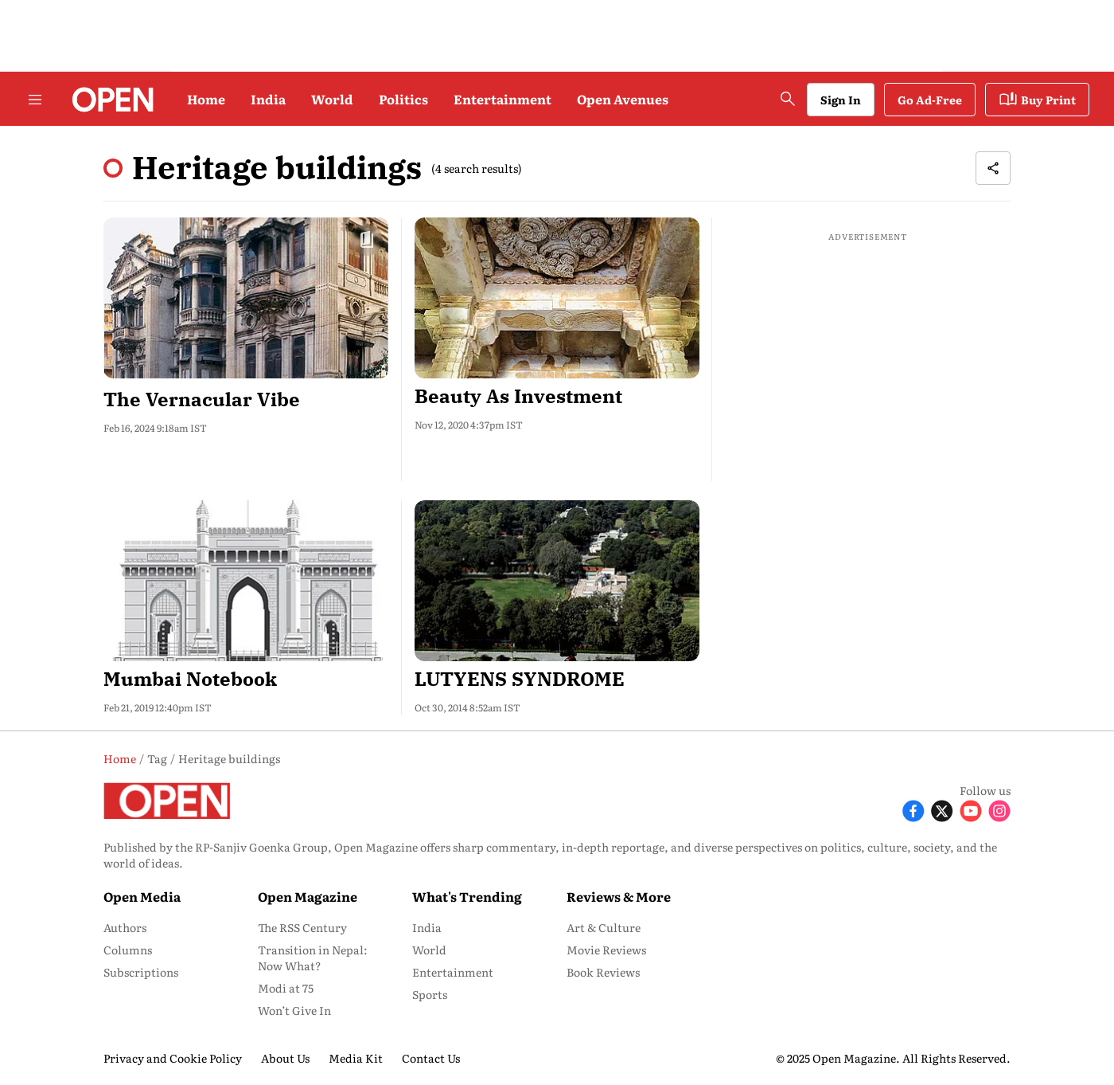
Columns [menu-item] (127, 950)
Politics (403, 98)
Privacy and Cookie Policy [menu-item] (172, 1058)
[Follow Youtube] (971, 810)
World (332, 98)
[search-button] (787, 98)
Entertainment (502, 98)
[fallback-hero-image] (246, 297)
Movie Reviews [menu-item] (606, 950)
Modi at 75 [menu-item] (286, 988)
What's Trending (467, 896)
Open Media (142, 896)
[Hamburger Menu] (35, 99)
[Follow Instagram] (999, 810)
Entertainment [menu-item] (452, 972)
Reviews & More (619, 896)
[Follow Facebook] (913, 810)
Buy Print (1037, 99)
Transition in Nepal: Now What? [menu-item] (313, 957)
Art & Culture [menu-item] (604, 927)
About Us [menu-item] (285, 1058)
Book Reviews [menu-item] (603, 972)
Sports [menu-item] (429, 994)
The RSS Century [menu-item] (302, 927)
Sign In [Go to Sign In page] (840, 100)
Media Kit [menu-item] (356, 1058)
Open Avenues (622, 98)
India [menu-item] (427, 927)
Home (206, 98)
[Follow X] (942, 810)
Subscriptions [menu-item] (140, 972)
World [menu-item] (429, 950)
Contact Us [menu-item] (431, 1058)
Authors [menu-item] (124, 927)
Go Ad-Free (930, 100)
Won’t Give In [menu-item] (294, 1010)
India (268, 98)
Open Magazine (307, 896)
